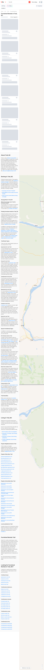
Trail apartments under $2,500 (6, 629)
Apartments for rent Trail (5, 577)
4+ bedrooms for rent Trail (5, 596)
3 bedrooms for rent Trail (5, 594)
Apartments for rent (8, 252)
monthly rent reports (13, 208)
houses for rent (12, 262)
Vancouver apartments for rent (6, 456)
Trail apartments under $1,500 (6, 625)
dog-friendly (11, 341)
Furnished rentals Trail (5, 601)
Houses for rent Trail (4, 582)
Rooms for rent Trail (4, 584)
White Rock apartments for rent (6, 476)
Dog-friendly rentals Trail (5, 606)
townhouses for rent (8, 283)
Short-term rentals (12, 372)
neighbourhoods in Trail (9, 451)
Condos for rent (4, 305)
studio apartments (14, 231)
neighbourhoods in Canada (9, 224)
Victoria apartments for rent (6, 478)
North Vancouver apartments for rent (7, 463)
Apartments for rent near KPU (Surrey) (8, 515)
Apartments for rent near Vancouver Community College (7, 493)
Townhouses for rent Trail (5, 580)
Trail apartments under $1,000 (6, 623)
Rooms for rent (12, 320)
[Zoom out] (42, 666)
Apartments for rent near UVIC (6, 503)
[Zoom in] (42, 665)
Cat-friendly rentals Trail (5, 608)
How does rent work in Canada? (8, 190)
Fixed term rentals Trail (5, 618)
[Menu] (41, 2)
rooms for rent (4, 388)
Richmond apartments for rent (6, 461)
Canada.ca (3, 531)
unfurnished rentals (7, 236)
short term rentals (9, 238)
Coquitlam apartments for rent (6, 465)
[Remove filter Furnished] (5, 8)
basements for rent (11, 292)
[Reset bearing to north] (42, 668)
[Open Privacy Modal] (5, 2)
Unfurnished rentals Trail (5, 603)
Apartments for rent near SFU (6, 486)
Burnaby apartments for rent (6, 458)
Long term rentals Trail (5, 613)
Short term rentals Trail (5, 615)
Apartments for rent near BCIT (6, 487)
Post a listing (34, 2)
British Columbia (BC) (11, 157)
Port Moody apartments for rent (6, 472)
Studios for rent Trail (4, 589)
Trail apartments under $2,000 (6, 627)
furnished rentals (13, 235)
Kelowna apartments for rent (6, 474)
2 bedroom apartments (11, 230)
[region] (31, 340)
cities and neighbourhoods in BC (9, 170)
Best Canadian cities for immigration (9, 431)
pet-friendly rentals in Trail (6, 340)
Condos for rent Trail (4, 578)
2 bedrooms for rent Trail (5, 592)
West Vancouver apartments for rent (7, 469)
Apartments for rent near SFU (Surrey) (8, 505)
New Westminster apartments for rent (7, 467)
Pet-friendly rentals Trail (5, 604)
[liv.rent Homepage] (2, 2)
